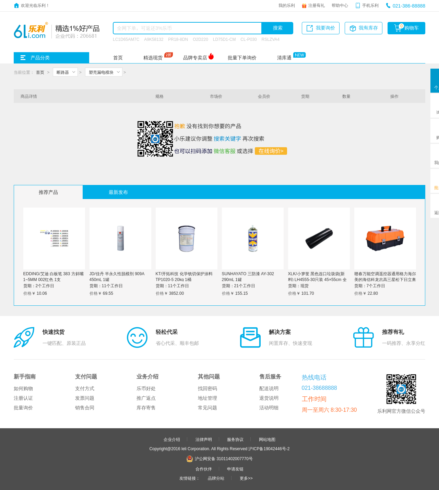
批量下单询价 (242, 57)
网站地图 (267, 439)
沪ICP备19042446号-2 (268, 448)
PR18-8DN (178, 39)
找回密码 (207, 388)
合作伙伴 (203, 469)
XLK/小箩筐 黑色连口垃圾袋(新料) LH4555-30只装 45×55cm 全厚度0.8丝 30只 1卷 (317, 279)
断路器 (63, 72)
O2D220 (200, 39)
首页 (118, 57)
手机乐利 (370, 5)
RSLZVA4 (271, 39)
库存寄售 (146, 407)
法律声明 (203, 439)
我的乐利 (286, 5)
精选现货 (153, 57)
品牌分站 (216, 478)
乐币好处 (146, 388)
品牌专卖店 (195, 57)
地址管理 (207, 398)
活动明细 (268, 407)
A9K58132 (153, 39)
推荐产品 (48, 192)
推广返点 (146, 398)
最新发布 (118, 192)
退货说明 (268, 398)
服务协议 (235, 439)
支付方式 (84, 388)
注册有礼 (316, 5)
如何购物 (23, 388)
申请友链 (235, 469)
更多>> (246, 478)
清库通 (284, 57)
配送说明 (268, 388)
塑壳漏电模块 (101, 72)
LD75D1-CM (224, 39)
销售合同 (84, 407)
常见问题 (207, 407)
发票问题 (84, 398)
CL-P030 (248, 39)
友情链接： (189, 478)
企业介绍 (172, 439)
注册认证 (23, 398)
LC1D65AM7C (126, 39)
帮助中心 (340, 5)
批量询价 (23, 407)
